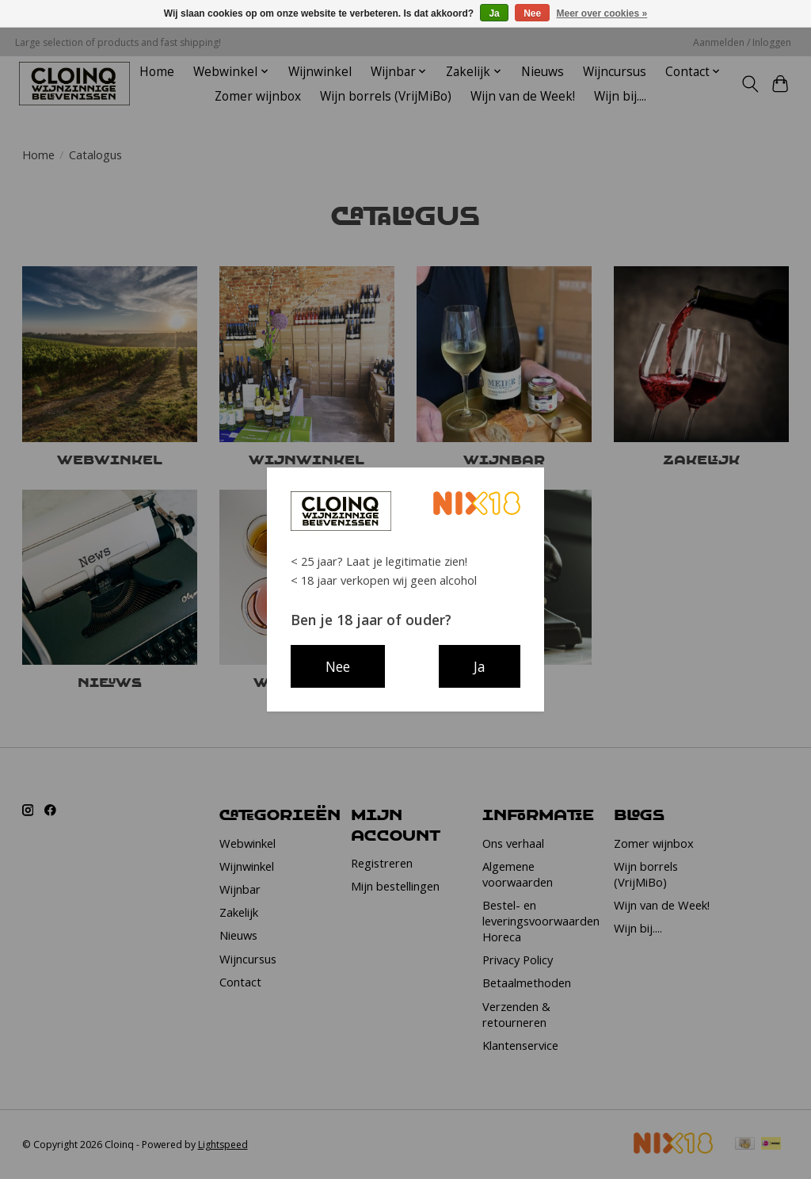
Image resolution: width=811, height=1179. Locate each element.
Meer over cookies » (602, 13)
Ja (494, 13)
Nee (532, 13)
